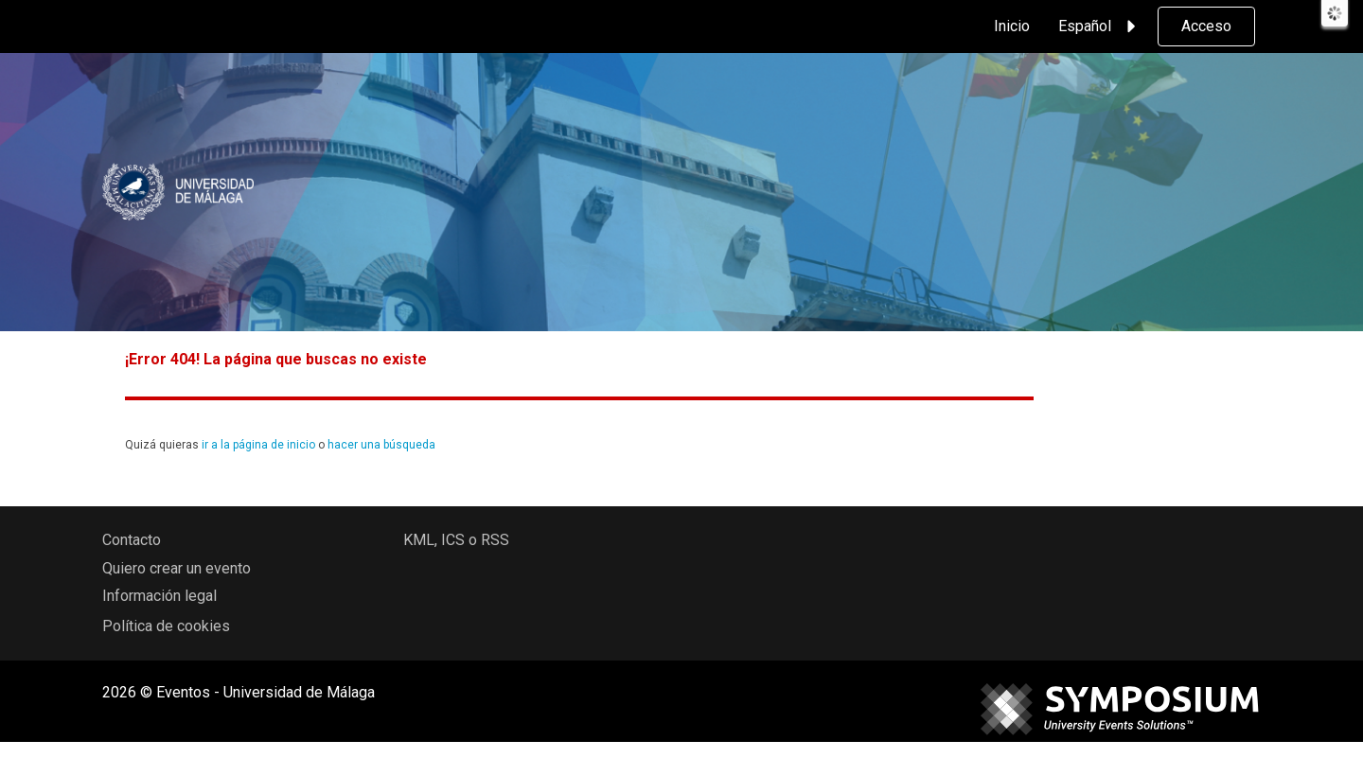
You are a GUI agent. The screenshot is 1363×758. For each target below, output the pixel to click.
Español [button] (1100, 26)
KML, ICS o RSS (456, 540)
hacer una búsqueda (381, 444)
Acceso (1206, 26)
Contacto (131, 540)
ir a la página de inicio (258, 444)
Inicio (1012, 26)
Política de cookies (166, 626)
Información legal (159, 596)
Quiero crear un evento (176, 568)
